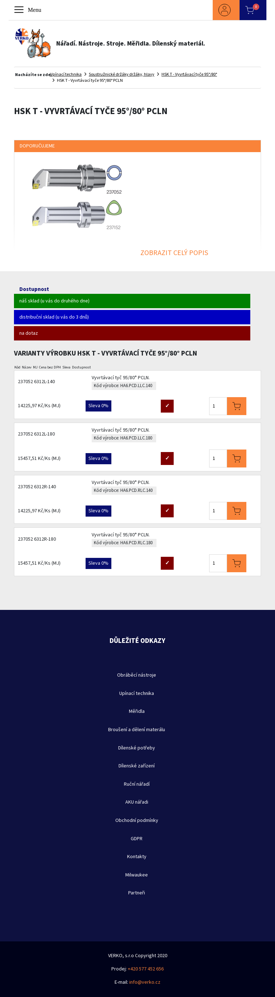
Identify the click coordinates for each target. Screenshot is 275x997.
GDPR (137, 838)
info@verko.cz (144, 982)
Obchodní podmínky (136, 820)
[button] (226, 10)
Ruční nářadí (137, 784)
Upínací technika (66, 74)
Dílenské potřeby (136, 748)
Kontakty (136, 856)
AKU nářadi (136, 802)
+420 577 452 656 (146, 969)
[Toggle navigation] (28, 10)
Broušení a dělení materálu (136, 729)
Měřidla (137, 711)
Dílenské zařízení (137, 766)
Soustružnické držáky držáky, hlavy (121, 74)
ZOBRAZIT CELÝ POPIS (174, 253)
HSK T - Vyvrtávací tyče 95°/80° (189, 74)
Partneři (136, 893)
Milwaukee (136, 875)
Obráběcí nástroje (136, 675)
